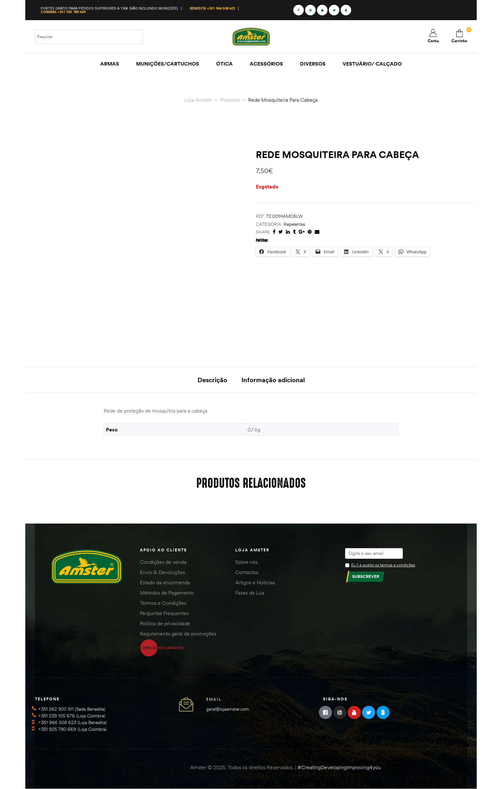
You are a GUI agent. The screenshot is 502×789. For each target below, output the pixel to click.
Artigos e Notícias (255, 582)
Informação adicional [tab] (273, 380)
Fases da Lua (249, 592)
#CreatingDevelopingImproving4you (339, 767)
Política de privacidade (165, 623)
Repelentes (294, 224)
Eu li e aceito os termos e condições (383, 564)
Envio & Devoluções (162, 572)
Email (214, 699)
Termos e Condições (163, 603)
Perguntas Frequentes (164, 613)
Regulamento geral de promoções (178, 633)
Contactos (246, 572)
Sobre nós (246, 562)
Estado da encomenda (165, 582)
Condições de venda (163, 562)
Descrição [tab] (212, 380)
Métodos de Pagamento (167, 592)
